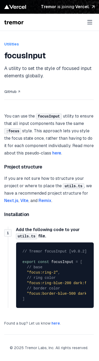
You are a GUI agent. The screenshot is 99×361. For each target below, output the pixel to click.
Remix (45, 200)
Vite (24, 200)
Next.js (11, 200)
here (56, 153)
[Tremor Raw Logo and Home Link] (14, 22)
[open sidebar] (90, 22)
